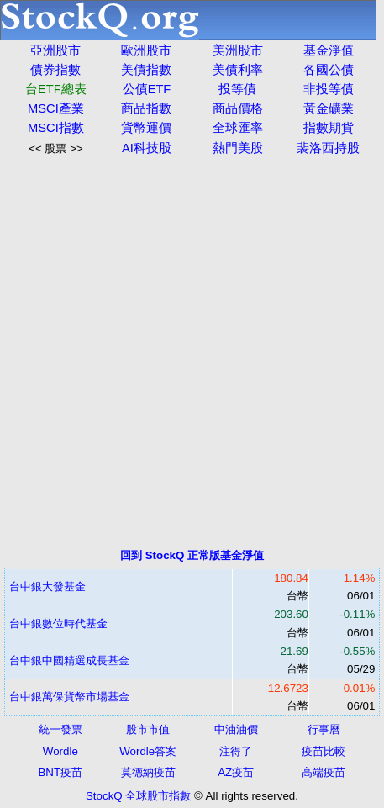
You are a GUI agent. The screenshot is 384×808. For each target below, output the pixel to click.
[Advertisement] (192, 352)
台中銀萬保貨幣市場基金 (69, 696)
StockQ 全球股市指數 (138, 796)
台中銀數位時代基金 (58, 623)
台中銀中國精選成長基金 (69, 660)
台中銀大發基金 (47, 586)
